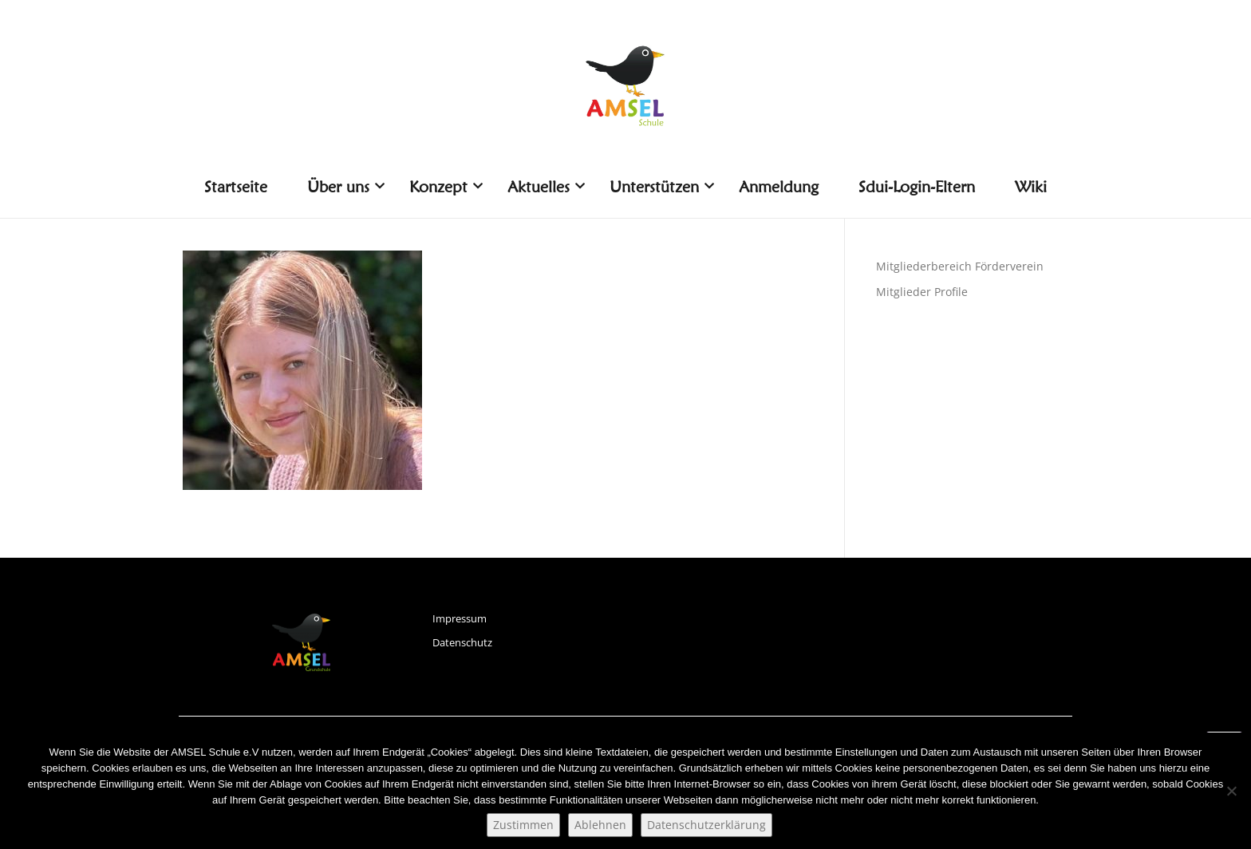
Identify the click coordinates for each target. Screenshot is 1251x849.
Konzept (444, 186)
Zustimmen (523, 824)
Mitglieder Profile (922, 291)
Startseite (235, 186)
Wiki (1031, 186)
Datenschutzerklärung (706, 824)
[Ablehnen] (1231, 791)
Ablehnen (600, 824)
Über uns (344, 186)
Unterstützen (660, 186)
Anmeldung (779, 186)
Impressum (459, 618)
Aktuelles (544, 186)
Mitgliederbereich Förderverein (960, 266)
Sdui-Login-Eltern (916, 186)
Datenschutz (462, 642)
